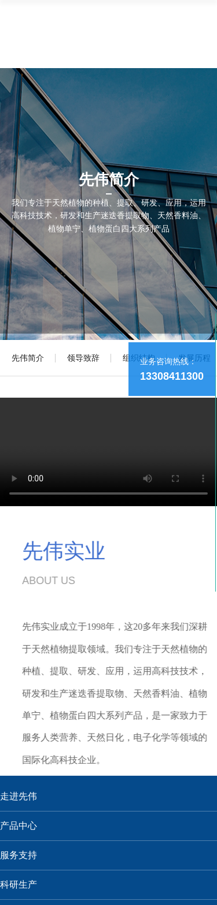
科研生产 (18, 884)
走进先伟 (18, 796)
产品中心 (18, 826)
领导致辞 (83, 357)
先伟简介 (28, 357)
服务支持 (18, 855)
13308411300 (172, 376)
